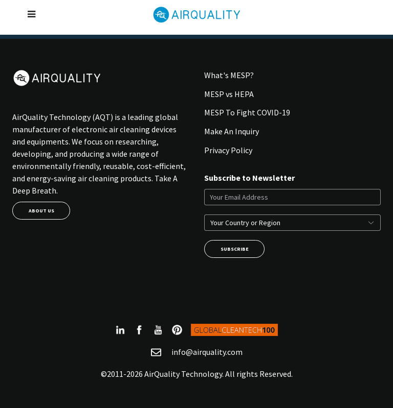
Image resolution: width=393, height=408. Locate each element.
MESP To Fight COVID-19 (247, 112)
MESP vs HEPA (229, 94)
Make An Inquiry (231, 131)
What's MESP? (229, 75)
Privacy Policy (228, 150)
